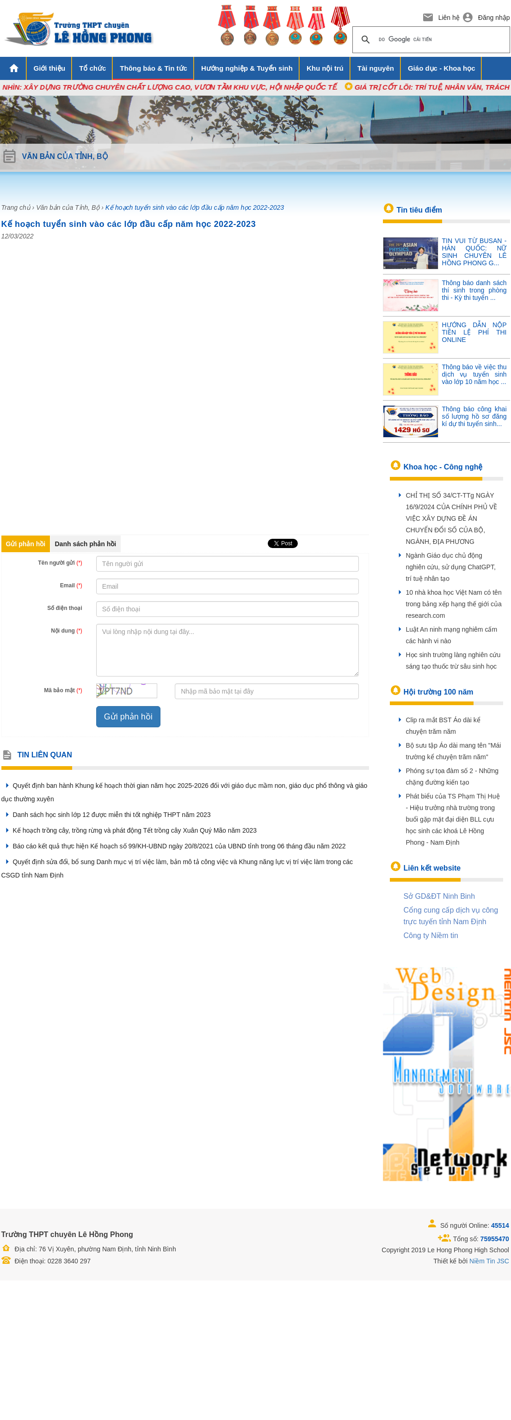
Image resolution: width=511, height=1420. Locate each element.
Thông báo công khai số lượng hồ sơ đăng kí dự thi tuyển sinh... (474, 416)
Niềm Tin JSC (489, 1261)
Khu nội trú (325, 68)
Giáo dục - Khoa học (441, 68)
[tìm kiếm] (430, 39)
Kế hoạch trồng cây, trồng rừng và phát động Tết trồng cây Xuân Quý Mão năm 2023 (129, 830)
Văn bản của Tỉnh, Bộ (67, 207)
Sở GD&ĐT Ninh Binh (439, 896)
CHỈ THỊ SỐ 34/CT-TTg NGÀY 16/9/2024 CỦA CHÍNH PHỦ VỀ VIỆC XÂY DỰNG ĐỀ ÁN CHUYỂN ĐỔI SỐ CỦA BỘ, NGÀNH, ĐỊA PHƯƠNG (452, 518)
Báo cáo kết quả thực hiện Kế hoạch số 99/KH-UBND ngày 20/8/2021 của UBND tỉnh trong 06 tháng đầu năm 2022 (173, 846)
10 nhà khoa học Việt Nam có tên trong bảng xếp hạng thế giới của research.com (454, 604)
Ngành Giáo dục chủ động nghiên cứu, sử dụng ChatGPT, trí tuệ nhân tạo (451, 567)
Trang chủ (16, 207)
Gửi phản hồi (26, 544)
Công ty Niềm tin (431, 935)
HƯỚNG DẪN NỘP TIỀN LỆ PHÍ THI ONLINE (474, 332)
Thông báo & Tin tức (153, 68)
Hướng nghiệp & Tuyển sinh (247, 68)
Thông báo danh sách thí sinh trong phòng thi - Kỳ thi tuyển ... (474, 290)
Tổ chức (92, 68)
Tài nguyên (375, 68)
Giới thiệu (50, 68)
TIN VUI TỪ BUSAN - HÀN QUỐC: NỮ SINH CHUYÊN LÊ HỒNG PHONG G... (474, 252)
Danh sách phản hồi (86, 544)
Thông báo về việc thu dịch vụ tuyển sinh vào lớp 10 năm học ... (474, 374)
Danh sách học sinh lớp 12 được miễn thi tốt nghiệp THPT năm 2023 (106, 814)
